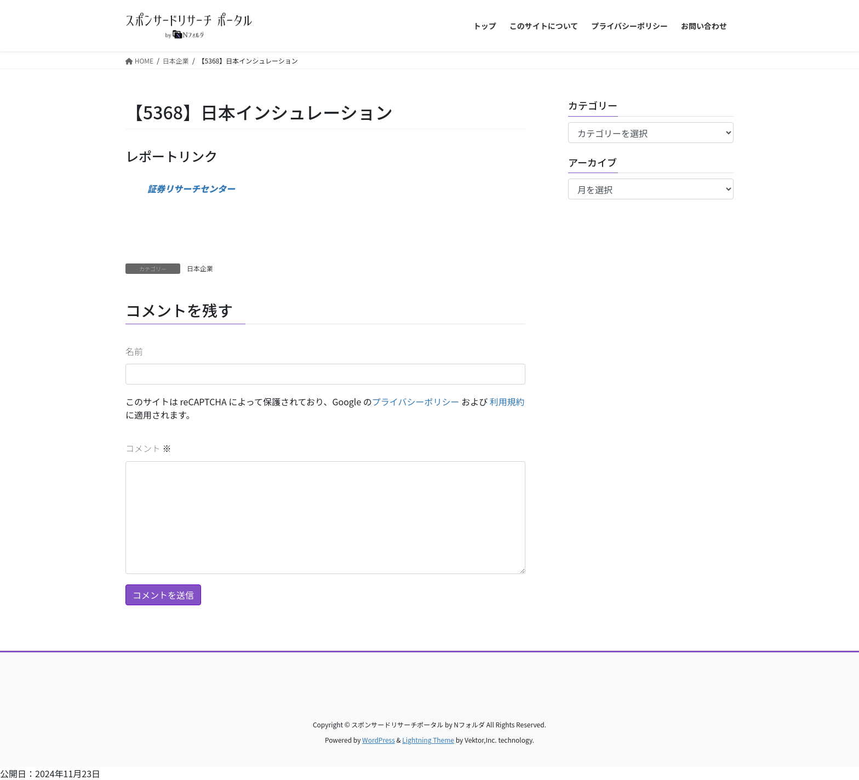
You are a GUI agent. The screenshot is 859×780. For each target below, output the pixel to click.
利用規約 (507, 401)
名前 (134, 351)
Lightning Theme (428, 739)
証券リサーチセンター (191, 188)
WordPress (378, 739)
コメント (148, 448)
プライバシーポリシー (416, 401)
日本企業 (200, 268)
